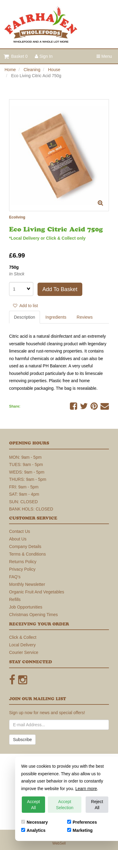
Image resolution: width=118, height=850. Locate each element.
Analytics (33, 830)
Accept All (33, 804)
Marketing (80, 830)
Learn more (86, 788)
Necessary (34, 822)
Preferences (82, 822)
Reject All (97, 804)
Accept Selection (65, 804)
